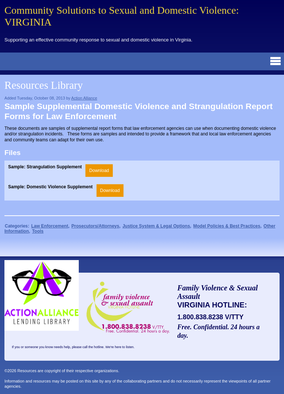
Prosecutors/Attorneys (95, 226)
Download (99, 170)
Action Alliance (84, 98)
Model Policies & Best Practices (226, 226)
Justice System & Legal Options (156, 226)
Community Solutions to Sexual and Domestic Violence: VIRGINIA (121, 16)
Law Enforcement (49, 226)
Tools (38, 231)
